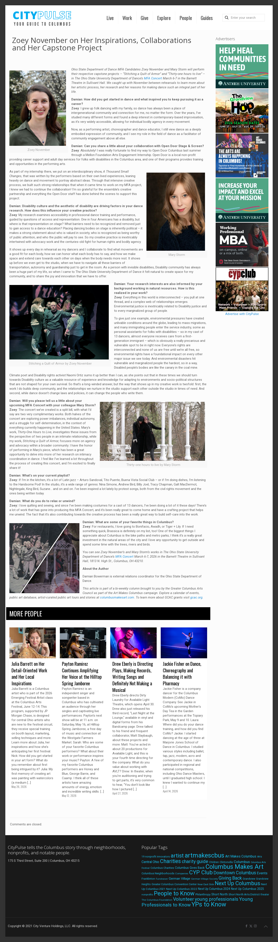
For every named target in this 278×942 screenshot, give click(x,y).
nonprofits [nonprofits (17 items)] (147, 894)
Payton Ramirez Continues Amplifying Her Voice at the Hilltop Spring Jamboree (82, 673)
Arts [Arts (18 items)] (259, 856)
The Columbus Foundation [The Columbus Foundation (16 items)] (157, 900)
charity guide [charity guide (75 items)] (195, 861)
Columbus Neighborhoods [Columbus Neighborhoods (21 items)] (158, 873)
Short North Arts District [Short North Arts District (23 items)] (244, 894)
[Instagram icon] (255, 926)
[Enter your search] (243, 17)
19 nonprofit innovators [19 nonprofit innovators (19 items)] (156, 856)
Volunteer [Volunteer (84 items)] (183, 899)
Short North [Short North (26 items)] (219, 894)
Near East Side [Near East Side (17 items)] (206, 884)
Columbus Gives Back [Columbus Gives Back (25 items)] (190, 867)
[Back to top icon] (265, 926)
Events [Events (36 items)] (262, 873)
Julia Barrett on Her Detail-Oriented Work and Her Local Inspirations (29, 673)
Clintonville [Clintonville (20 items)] (226, 862)
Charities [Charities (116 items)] (170, 861)
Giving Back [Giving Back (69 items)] (230, 878)
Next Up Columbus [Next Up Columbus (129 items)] (237, 883)
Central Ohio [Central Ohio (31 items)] (150, 862)
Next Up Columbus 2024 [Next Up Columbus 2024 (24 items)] (214, 888)
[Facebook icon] (246, 926)
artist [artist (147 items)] (177, 855)
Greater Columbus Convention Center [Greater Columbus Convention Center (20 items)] (174, 884)
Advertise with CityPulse (242, 314)
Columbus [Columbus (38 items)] (242, 862)
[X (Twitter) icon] (250, 926)
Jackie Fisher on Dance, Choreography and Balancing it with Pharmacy (182, 673)
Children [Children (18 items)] (214, 862)
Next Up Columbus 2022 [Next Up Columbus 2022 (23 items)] (181, 888)
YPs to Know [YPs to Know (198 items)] (209, 904)
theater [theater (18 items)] (265, 894)
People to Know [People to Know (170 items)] (174, 893)
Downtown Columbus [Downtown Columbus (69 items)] (235, 872)
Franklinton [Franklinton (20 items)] (148, 878)
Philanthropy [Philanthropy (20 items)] (203, 894)
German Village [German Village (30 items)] (179, 878)
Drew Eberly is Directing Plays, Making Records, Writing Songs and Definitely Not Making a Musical (132, 676)
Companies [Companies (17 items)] (181, 873)
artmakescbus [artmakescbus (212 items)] (204, 855)
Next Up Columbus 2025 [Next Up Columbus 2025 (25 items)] (247, 888)
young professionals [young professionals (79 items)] (216, 899)
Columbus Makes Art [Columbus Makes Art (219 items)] (234, 866)
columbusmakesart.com (117, 597)
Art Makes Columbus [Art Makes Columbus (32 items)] (240, 856)
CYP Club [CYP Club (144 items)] (201, 872)
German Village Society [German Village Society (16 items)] (204, 879)
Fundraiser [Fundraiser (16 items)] (162, 879)
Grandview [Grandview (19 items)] (249, 878)
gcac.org (196, 597)
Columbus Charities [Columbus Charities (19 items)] (162, 867)
